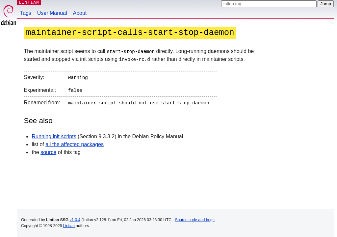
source (48, 150)
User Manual (52, 13)
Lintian (69, 226)
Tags (25, 13)
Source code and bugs (195, 220)
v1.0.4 (74, 220)
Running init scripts (54, 134)
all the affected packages (74, 142)
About (80, 13)
